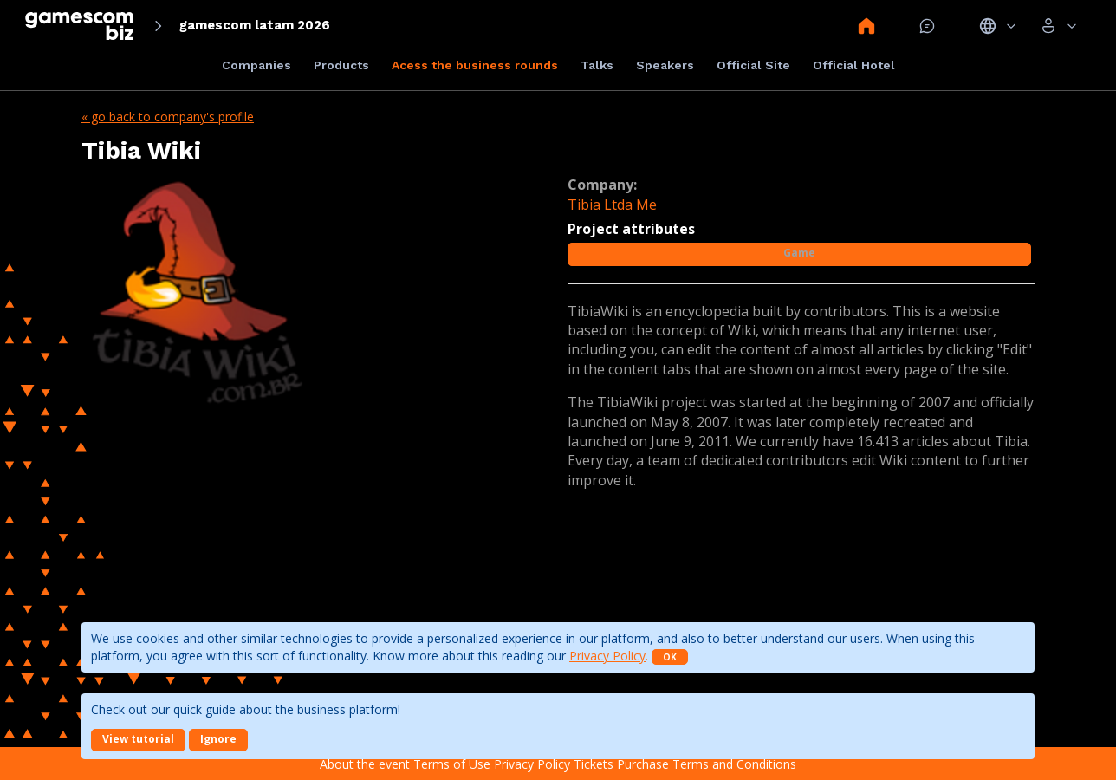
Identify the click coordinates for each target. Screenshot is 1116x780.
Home (866, 26)
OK (670, 657)
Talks (597, 65)
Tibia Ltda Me (612, 204)
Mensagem (927, 26)
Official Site (753, 65)
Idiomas (997, 26)
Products (341, 65)
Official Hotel (854, 65)
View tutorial (138, 738)
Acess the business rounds (475, 65)
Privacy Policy (607, 655)
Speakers (665, 65)
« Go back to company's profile (167, 116)
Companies (256, 65)
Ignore (218, 738)
